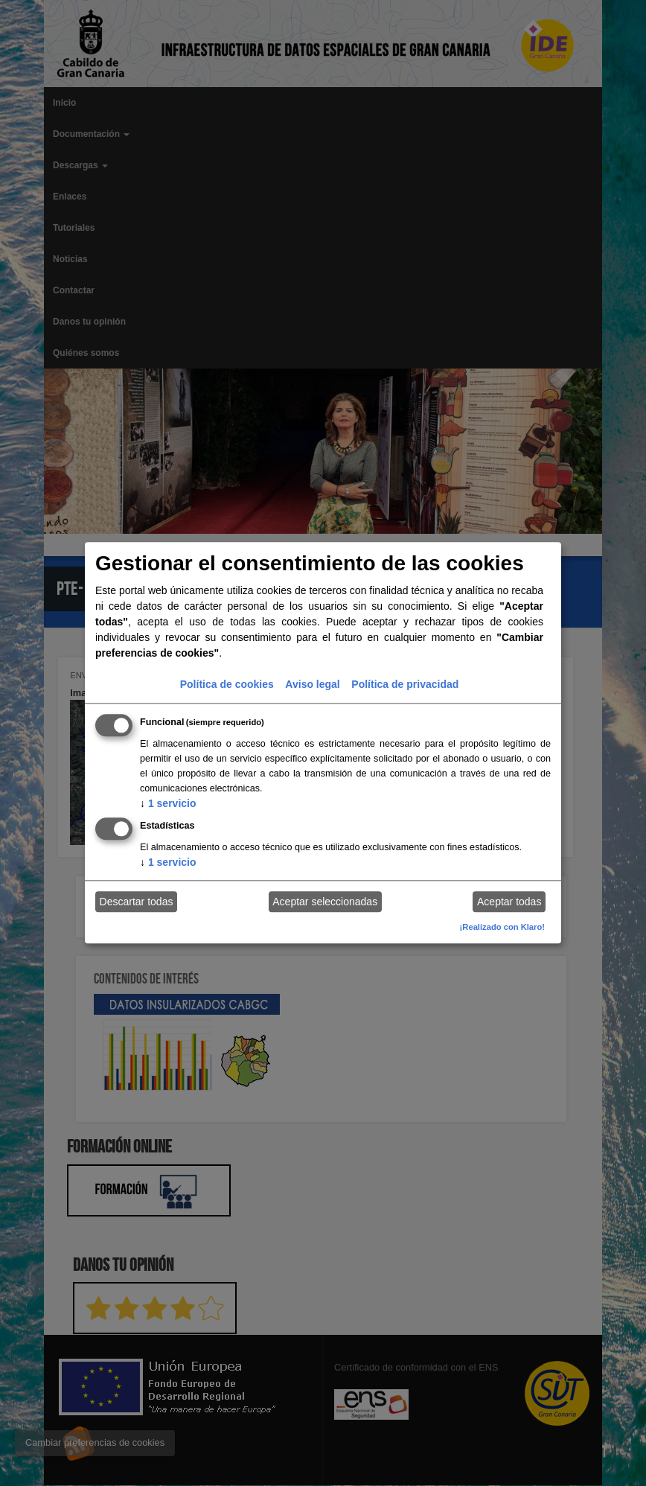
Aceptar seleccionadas (324, 902)
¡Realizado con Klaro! (502, 926)
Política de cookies (227, 684)
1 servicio (168, 803)
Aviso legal (312, 684)
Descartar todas (136, 902)
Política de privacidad (404, 684)
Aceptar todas (509, 902)
